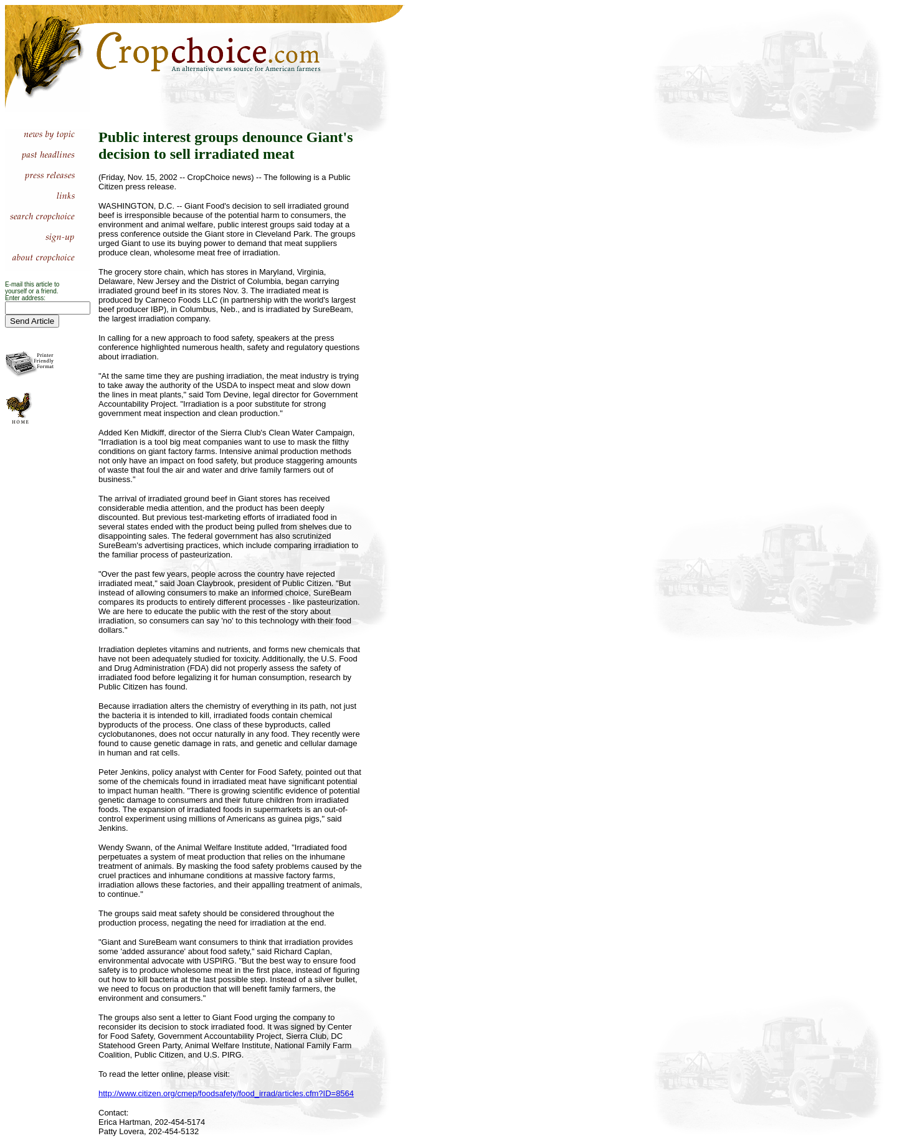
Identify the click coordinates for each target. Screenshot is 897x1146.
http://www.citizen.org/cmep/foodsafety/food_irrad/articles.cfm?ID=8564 (226, 1093)
